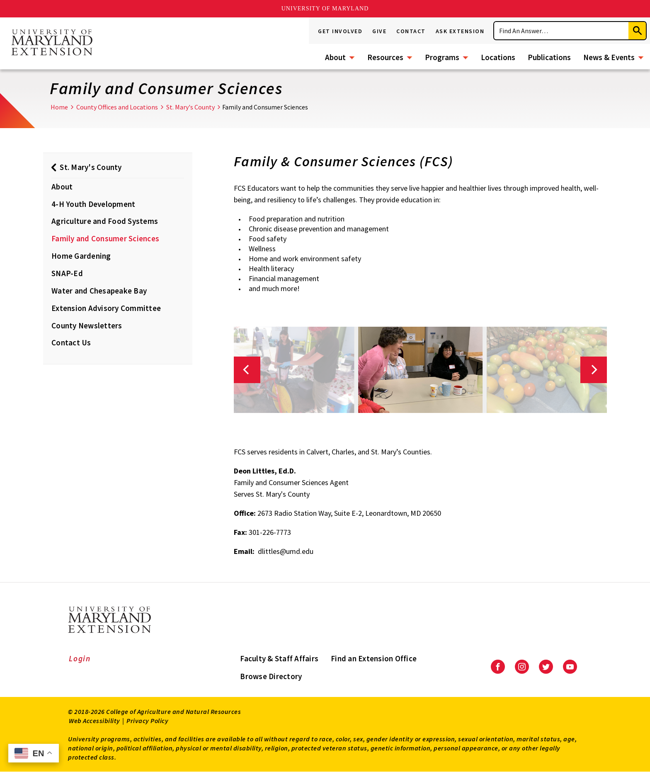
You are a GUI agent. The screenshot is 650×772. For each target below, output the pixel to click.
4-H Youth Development (93, 204)
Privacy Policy (147, 720)
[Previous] (247, 370)
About (335, 57)
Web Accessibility (94, 720)
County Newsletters (86, 325)
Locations (498, 57)
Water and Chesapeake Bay (99, 291)
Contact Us (71, 342)
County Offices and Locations (117, 107)
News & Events (609, 57)
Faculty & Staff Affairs (279, 658)
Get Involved (340, 31)
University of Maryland (325, 8)
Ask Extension (460, 31)
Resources (385, 57)
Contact (411, 31)
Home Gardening (81, 256)
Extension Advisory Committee (106, 308)
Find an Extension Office (374, 658)
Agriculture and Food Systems (104, 221)
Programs (442, 57)
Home (59, 107)
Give (379, 31)
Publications (549, 57)
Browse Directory (271, 676)
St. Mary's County (190, 107)
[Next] (593, 370)
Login (80, 658)
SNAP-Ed (67, 273)
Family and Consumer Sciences (105, 238)
